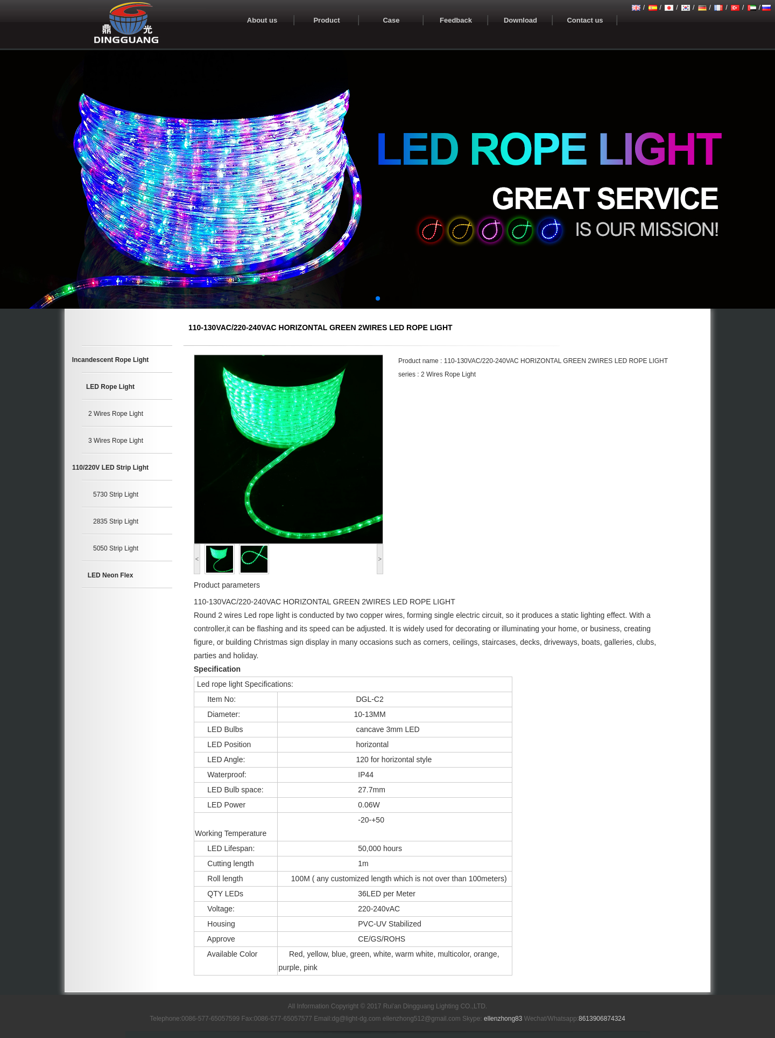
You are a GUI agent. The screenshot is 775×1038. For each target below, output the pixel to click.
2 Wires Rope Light (115, 413)
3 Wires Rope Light (115, 440)
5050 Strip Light (115, 548)
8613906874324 (602, 1018)
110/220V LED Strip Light (110, 467)
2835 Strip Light (115, 521)
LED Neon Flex (110, 575)
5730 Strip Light (115, 494)
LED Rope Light (110, 387)
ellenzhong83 (503, 1018)
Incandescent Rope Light (110, 360)
